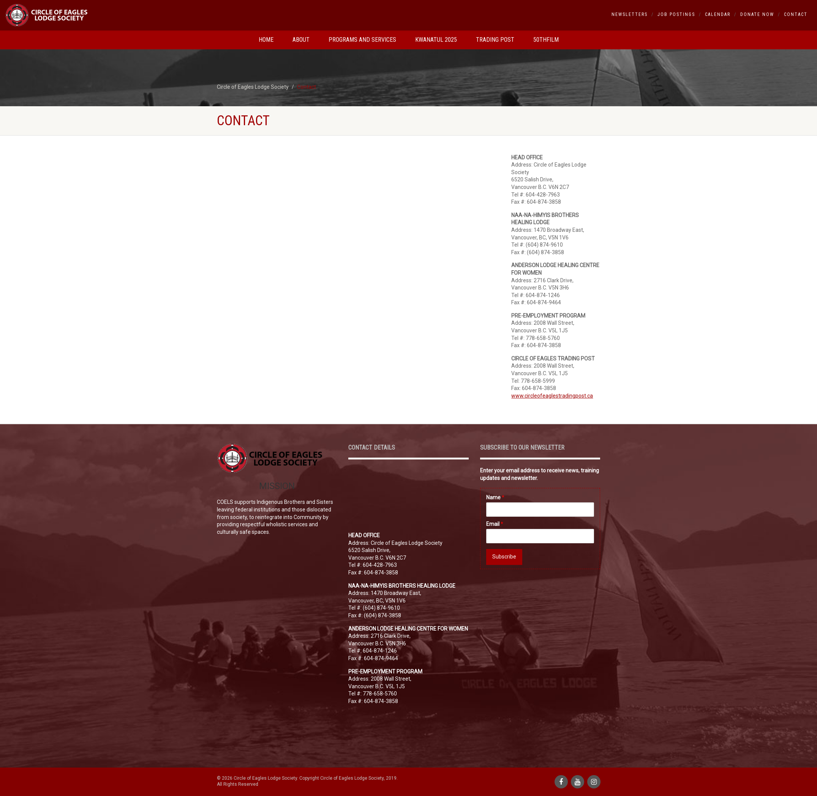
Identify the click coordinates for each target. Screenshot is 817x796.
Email (494, 524)
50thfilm (546, 39)
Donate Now (757, 14)
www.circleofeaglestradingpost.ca (552, 396)
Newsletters (630, 14)
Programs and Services (362, 39)
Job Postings (676, 14)
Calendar (717, 14)
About (301, 39)
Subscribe (504, 557)
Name (495, 497)
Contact (796, 14)
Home (266, 39)
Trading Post (495, 39)
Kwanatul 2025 (436, 39)
